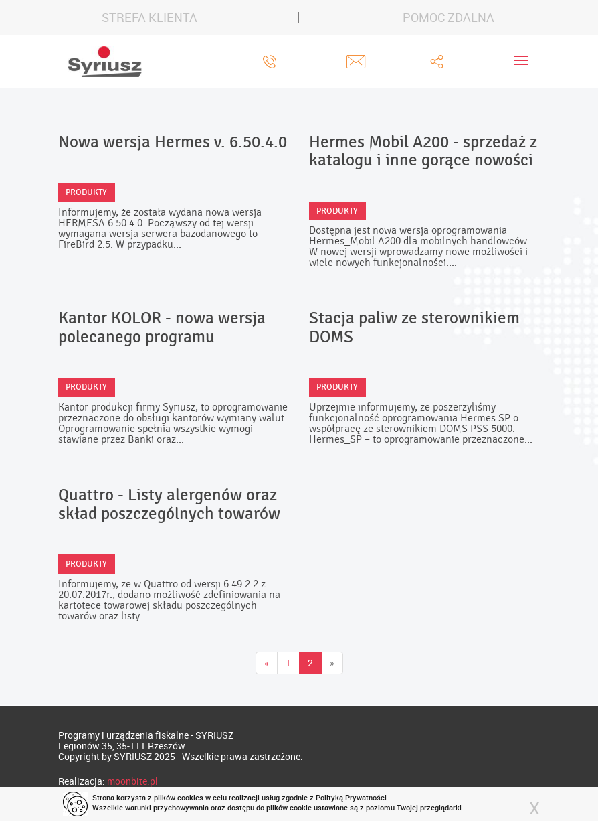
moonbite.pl (132, 781)
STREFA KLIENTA (149, 17)
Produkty (86, 192)
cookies (190, 797)
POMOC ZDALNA (448, 17)
